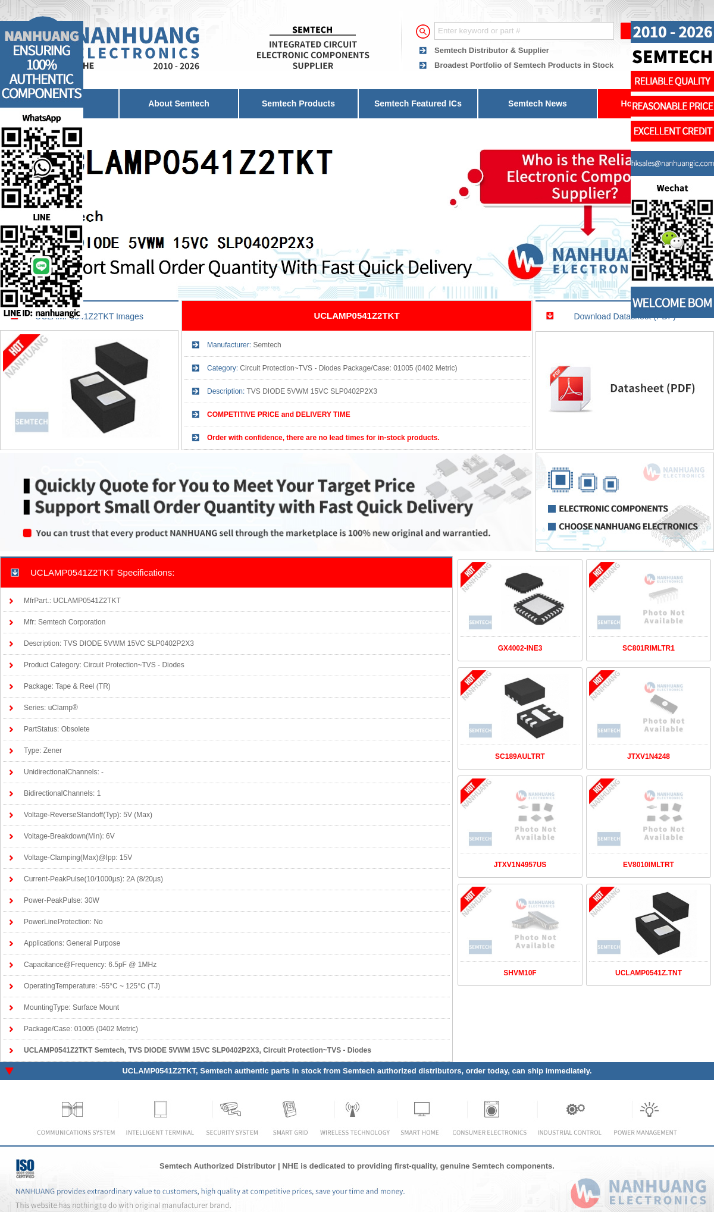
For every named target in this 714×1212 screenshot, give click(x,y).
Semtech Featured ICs (418, 103)
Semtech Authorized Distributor (217, 1165)
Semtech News (537, 103)
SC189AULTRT (520, 756)
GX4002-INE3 (520, 648)
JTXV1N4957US (520, 865)
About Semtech (178, 103)
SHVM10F (519, 973)
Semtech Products (298, 103)
